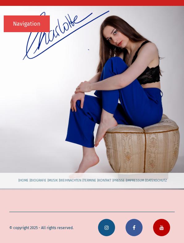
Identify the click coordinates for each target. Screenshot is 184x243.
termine (89, 180)
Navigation (27, 23)
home (23, 180)
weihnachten (70, 180)
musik (53, 180)
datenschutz (156, 180)
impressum (135, 180)
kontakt (104, 180)
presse (119, 180)
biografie (38, 180)
